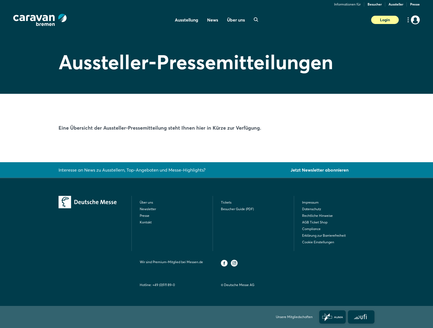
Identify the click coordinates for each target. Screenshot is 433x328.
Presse (415, 4)
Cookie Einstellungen (318, 242)
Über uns (146, 202)
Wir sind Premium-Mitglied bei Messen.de (171, 262)
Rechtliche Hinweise (317, 216)
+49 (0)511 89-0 (163, 285)
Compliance (311, 229)
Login (385, 19)
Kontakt (146, 222)
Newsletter (148, 209)
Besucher (375, 4)
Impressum (310, 202)
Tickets (226, 202)
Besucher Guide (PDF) (237, 209)
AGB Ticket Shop (315, 222)
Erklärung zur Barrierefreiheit (324, 235)
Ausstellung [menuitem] (186, 20)
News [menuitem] (212, 20)
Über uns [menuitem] (236, 20)
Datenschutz (311, 209)
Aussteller (396, 4)
